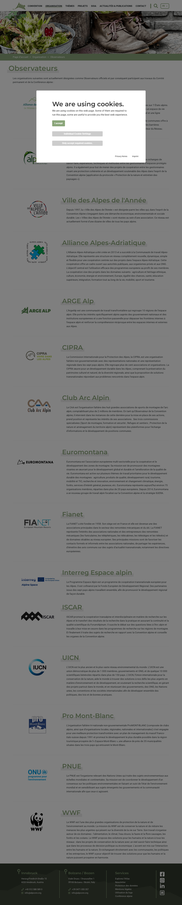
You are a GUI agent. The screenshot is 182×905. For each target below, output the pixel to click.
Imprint (135, 156)
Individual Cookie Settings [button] (77, 133)
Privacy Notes (121, 156)
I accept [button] (58, 123)
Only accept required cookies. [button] (77, 143)
